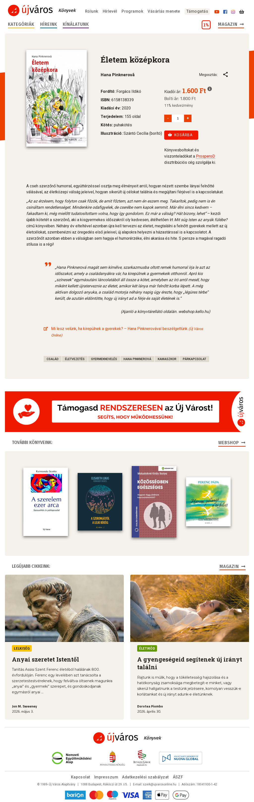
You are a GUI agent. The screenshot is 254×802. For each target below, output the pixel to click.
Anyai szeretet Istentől (45, 659)
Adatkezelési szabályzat (145, 777)
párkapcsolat (194, 359)
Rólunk (91, 11)
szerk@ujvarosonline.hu (159, 784)
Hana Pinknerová (137, 359)
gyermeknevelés (104, 359)
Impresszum (106, 777)
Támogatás (197, 11)
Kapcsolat (80, 777)
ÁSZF (178, 777)
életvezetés (75, 359)
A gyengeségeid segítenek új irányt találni (189, 663)
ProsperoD (205, 156)
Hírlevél (110, 11)
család (53, 359)
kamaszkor (167, 359)
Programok (132, 11)
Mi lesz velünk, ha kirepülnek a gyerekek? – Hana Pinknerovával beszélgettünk (127, 331)
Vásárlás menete (164, 11)
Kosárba (180, 135)
